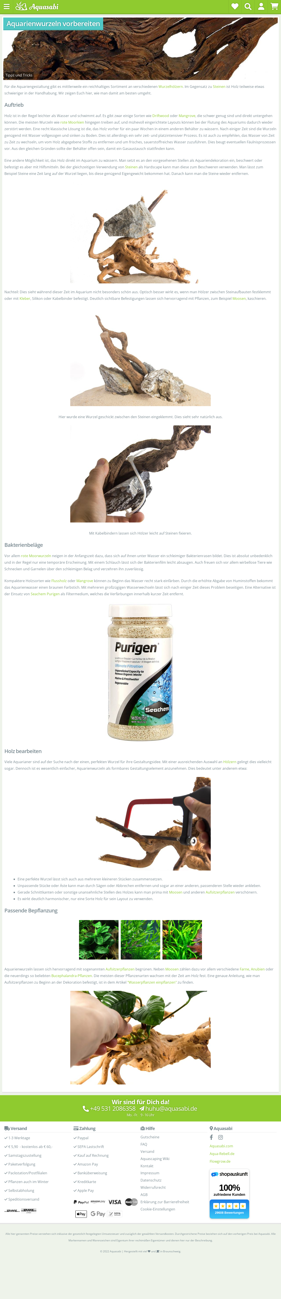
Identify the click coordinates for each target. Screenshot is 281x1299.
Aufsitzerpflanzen (220, 892)
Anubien (258, 969)
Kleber (25, 298)
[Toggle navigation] (6, 6)
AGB (144, 1194)
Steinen (219, 86)
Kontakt (146, 1166)
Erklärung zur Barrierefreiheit (164, 1201)
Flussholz (59, 580)
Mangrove (187, 115)
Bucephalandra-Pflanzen (71, 975)
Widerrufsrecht (153, 1187)
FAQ (143, 1144)
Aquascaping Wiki (154, 1158)
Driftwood (160, 115)
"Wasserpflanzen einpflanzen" (152, 982)
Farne (244, 969)
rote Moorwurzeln (36, 555)
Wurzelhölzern (171, 86)
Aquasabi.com (221, 1146)
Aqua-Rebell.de (222, 1153)
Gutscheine (149, 1137)
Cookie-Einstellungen (157, 1209)
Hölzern (229, 761)
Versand (147, 1151)
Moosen (239, 298)
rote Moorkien (72, 122)
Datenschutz (151, 1180)
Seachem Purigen (45, 594)
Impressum (149, 1173)
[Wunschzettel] (235, 6)
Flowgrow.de (220, 1161)
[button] (261, 6)
